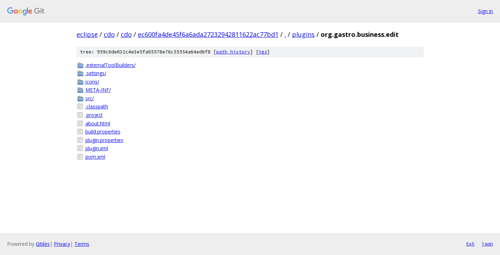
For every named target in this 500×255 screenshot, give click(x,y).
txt (470, 243)
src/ (89, 98)
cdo (109, 34)
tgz (263, 52)
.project (94, 115)
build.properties (102, 131)
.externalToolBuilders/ (110, 65)
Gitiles (43, 243)
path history (233, 52)
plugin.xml (96, 148)
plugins (303, 34)
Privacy (62, 243)
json (487, 243)
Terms (81, 243)
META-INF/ (98, 89)
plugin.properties (104, 140)
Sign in (485, 11)
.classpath (96, 106)
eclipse (87, 34)
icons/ (92, 81)
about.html (97, 123)
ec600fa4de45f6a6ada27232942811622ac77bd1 (208, 34)
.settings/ (95, 73)
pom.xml (95, 156)
